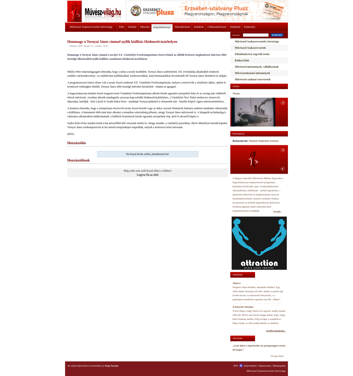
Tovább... (277, 211)
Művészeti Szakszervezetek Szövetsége (91, 26)
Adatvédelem (250, 365)
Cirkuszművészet (217, 26)
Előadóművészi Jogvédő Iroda (252, 54)
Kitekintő (235, 26)
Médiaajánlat (279, 365)
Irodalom (199, 26)
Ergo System (111, 365)
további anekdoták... (276, 331)
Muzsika (144, 26)
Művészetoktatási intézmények (252, 73)
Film (121, 26)
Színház (132, 26)
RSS (236, 365)
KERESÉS (277, 35)
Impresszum (265, 365)
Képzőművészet (162, 27)
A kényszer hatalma (243, 306)
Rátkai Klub (242, 60)
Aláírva (236, 283)
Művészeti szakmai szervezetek (253, 79)
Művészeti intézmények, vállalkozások (257, 66)
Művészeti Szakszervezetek (250, 47)
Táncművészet (182, 26)
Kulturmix (249, 26)
